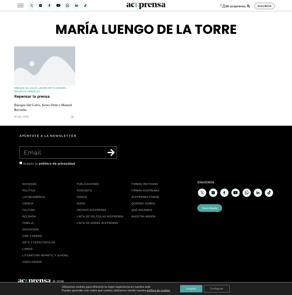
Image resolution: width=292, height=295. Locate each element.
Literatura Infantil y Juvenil (45, 255)
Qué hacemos (141, 209)
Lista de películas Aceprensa (100, 216)
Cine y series (32, 235)
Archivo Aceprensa (91, 209)
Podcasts (84, 190)
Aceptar (191, 289)
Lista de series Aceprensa (97, 222)
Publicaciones (88, 184)
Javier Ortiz (47, 88)
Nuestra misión (143, 216)
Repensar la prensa (32, 96)
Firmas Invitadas (144, 184)
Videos (82, 196)
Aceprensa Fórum (145, 196)
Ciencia (27, 203)
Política (28, 190)
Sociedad (29, 184)
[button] (248, 6)
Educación (30, 229)
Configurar (216, 289)
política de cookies (158, 290)
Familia (27, 222)
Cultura (28, 209)
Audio (81, 203)
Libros (27, 248)
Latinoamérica (33, 196)
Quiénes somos (143, 203)
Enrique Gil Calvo (26, 88)
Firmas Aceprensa (145, 190)
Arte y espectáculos (38, 242)
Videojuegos (32, 261)
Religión (28, 216)
